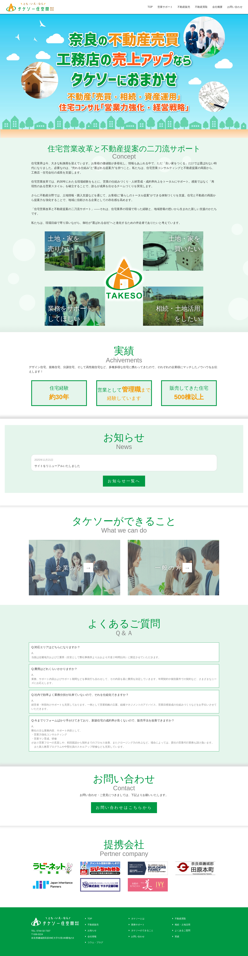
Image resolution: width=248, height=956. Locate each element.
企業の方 (74, 567)
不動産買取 (201, 7)
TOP (150, 7)
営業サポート (165, 7)
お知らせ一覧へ (124, 481)
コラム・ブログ (94, 942)
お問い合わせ (234, 7)
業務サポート (136, 924)
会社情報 (90, 936)
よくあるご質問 (181, 930)
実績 (175, 936)
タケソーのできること (141, 930)
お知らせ (90, 930)
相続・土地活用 (181, 924)
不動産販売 (183, 7)
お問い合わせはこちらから (124, 807)
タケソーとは (136, 918)
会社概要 (217, 7)
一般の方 (173, 567)
